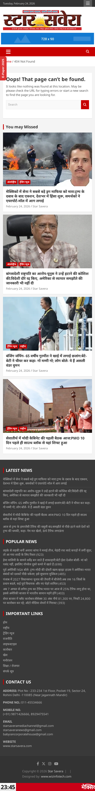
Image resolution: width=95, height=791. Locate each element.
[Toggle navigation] (8, 51)
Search (85, 104)
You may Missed (22, 127)
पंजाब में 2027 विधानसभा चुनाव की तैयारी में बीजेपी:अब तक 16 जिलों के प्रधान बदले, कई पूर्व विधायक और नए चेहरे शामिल (44, 581)
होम (5, 622)
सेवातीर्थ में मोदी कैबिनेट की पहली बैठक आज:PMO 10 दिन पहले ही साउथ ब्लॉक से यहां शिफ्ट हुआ (45, 440)
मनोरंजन (7, 660)
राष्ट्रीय (23, 346)
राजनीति (7, 639)
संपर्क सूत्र (8, 671)
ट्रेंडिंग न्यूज (24, 182)
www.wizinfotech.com (56, 776)
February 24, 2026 (18, 206)
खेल (5, 655)
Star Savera (40, 206)
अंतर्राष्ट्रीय (11, 182)
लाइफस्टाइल (10, 644)
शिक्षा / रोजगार (11, 666)
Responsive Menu (88, 3)
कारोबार (7, 649)
